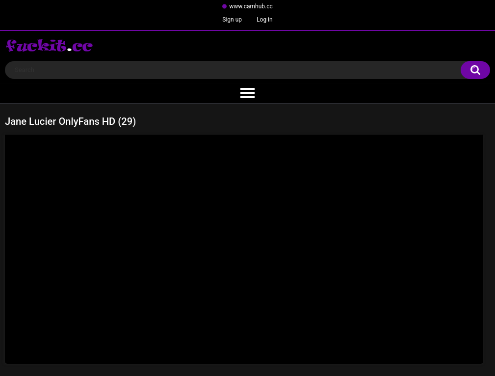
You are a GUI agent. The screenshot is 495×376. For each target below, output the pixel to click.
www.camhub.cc (251, 6)
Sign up (232, 19)
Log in (265, 19)
